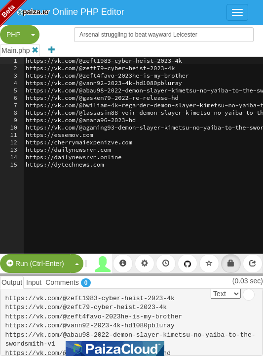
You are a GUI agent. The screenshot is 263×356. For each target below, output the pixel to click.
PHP (13, 35)
